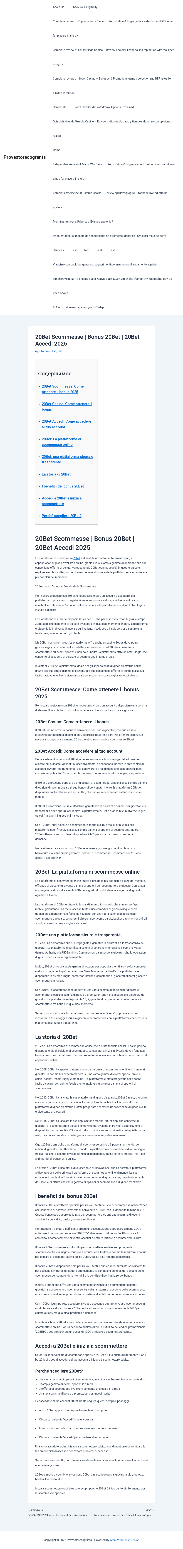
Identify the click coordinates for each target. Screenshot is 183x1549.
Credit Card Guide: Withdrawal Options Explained (101, 107)
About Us (58, 7)
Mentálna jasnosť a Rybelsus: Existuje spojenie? (82, 221)
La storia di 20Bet (59, 474)
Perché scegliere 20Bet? (66, 515)
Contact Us (59, 107)
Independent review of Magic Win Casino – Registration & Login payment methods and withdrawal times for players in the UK (113, 171)
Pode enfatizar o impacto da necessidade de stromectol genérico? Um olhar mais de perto (108, 236)
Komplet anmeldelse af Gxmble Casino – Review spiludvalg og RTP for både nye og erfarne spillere (109, 200)
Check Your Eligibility (82, 7)
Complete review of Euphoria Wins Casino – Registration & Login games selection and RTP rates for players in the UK (112, 28)
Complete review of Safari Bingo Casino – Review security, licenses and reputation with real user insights (112, 57)
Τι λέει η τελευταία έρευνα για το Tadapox (79, 307)
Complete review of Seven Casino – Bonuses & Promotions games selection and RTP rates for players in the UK (111, 86)
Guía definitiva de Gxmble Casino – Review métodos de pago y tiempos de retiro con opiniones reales (111, 128)
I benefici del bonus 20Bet (67, 486)
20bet (77, 558)
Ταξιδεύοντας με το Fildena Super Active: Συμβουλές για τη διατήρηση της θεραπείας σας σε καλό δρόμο (111, 286)
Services (57, 250)
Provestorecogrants (25, 157)
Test (72, 250)
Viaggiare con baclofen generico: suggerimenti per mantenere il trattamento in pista (104, 264)
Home (56, 150)
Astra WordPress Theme (124, 1540)
